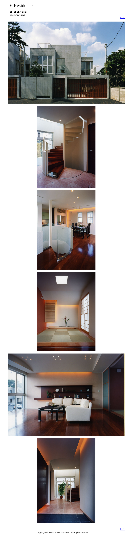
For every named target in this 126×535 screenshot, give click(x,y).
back (122, 17)
